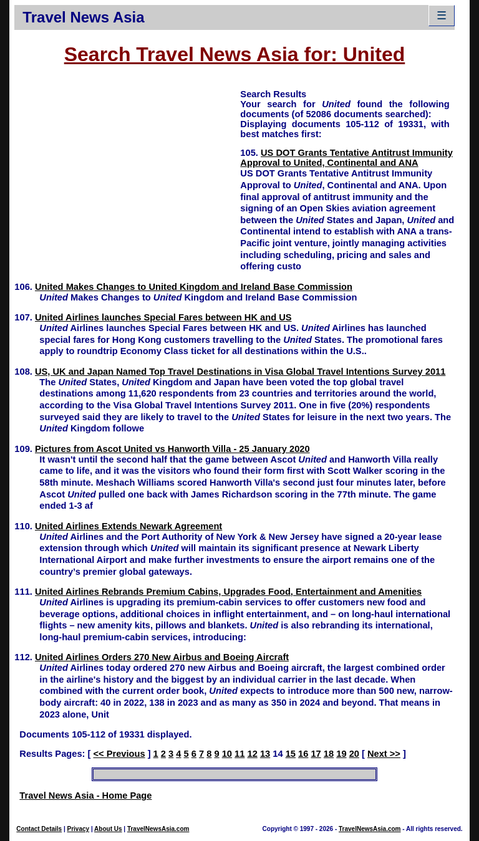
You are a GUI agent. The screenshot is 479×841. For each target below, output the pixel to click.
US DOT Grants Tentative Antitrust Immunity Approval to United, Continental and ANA (346, 158)
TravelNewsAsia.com (158, 828)
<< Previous (119, 754)
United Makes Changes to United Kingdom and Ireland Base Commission (193, 287)
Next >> (383, 754)
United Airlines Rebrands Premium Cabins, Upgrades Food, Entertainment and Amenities (228, 592)
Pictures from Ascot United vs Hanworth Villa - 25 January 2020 (172, 449)
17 (316, 754)
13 (265, 754)
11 (239, 754)
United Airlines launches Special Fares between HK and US (163, 317)
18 (329, 754)
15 (291, 754)
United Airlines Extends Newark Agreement (128, 526)
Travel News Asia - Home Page (85, 795)
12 (253, 754)
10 (227, 754)
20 (354, 754)
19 (341, 754)
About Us (108, 828)
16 (303, 754)
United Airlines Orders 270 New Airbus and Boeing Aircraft (162, 657)
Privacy (78, 828)
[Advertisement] (127, 175)
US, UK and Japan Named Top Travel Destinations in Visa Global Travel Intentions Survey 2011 (240, 372)
